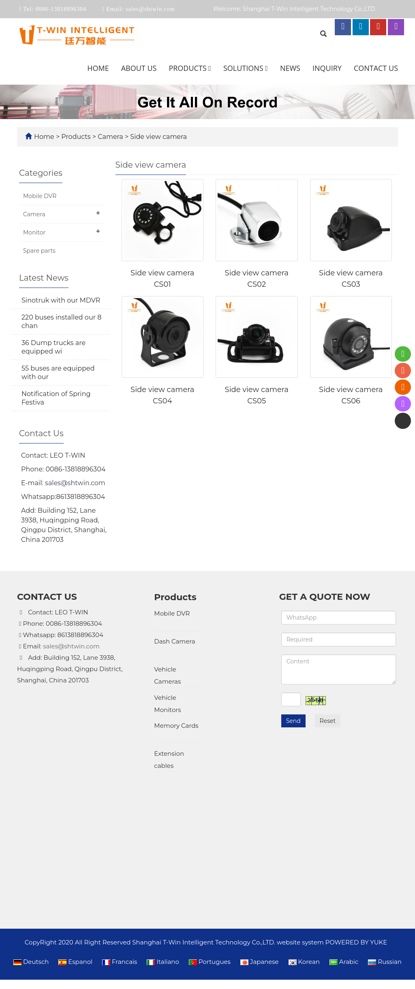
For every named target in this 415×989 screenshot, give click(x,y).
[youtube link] (378, 27)
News (290, 68)
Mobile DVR (39, 196)
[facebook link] (343, 27)
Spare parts (39, 250)
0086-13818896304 (60, 9)
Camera (110, 137)
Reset (328, 721)
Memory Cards (176, 704)
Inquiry (327, 68)
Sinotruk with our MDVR (60, 300)
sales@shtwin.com (149, 9)
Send (293, 721)
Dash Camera (174, 630)
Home (98, 68)
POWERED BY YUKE (357, 770)
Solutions (245, 68)
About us (139, 68)
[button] (209, 68)
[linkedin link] (361, 27)
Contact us (376, 68)
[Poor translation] (30, 860)
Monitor (34, 232)
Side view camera (157, 137)
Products (190, 68)
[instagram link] (396, 27)
